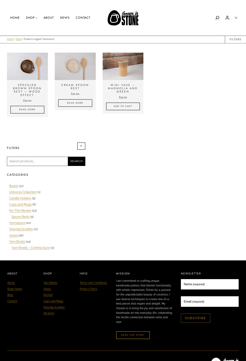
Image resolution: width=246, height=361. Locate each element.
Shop (18, 39)
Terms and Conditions (93, 282)
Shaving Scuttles (54, 307)
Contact (12, 301)
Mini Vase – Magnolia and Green (123, 89)
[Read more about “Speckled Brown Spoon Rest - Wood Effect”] (27, 110)
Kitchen (48, 295)
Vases (47, 289)
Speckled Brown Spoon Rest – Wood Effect (27, 90)
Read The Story (133, 335)
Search (76, 161)
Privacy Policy (88, 289)
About (11, 282)
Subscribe (195, 318)
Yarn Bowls (50, 282)
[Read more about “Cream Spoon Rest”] (75, 103)
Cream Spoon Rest (75, 87)
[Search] (217, 17)
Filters (235, 39)
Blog (10, 295)
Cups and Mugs (53, 301)
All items (48, 313)
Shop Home (14, 289)
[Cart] (236, 18)
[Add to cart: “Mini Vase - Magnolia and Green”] (123, 106)
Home (10, 39)
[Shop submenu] (36, 18)
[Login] (227, 17)
